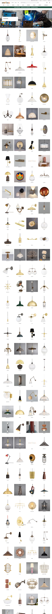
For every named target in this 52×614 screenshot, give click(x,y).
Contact (49, 0)
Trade (18, 2)
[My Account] (47, 2)
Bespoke (13, 2)
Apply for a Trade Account (17, 7)
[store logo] (6, 2)
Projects (16, 2)
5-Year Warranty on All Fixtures (34, 7)
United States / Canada (34, 0)
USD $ (41, 0)
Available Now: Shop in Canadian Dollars (25, 7)
